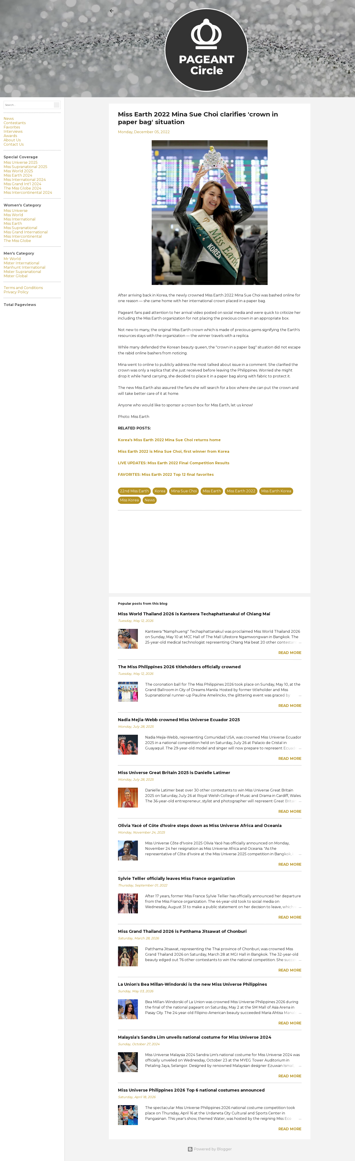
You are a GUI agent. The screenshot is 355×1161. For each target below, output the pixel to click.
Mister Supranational (22, 272)
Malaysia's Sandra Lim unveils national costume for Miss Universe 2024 (194, 1037)
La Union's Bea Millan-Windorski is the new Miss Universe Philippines (192, 984)
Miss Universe (16, 211)
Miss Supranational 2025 (25, 167)
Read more (289, 653)
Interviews (13, 131)
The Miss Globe (17, 241)
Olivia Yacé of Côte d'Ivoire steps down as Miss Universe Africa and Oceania (200, 825)
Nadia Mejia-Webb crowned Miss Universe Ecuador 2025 (179, 719)
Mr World (12, 259)
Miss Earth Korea (276, 491)
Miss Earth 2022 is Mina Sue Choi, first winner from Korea (173, 451)
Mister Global (16, 276)
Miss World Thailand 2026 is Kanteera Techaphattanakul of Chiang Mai (194, 613)
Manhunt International (25, 267)
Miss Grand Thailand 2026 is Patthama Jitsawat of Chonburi (182, 931)
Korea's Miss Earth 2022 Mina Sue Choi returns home (169, 440)
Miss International (20, 219)
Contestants (15, 123)
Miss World (13, 215)
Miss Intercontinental (23, 236)
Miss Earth (212, 491)
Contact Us (14, 144)
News (150, 500)
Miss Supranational (20, 228)
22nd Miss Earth (134, 491)
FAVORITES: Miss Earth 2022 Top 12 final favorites (166, 474)
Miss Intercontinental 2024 (28, 192)
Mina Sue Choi (184, 491)
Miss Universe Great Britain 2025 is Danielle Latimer (174, 772)
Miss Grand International (26, 232)
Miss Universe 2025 (21, 162)
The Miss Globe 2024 (22, 188)
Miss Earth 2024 (18, 175)
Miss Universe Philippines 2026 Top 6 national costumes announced (191, 1090)
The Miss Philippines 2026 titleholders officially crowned (179, 666)
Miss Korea (129, 500)
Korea (160, 491)
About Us (12, 140)
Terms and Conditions (23, 288)
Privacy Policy (16, 292)
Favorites (12, 127)
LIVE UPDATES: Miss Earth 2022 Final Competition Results (173, 463)
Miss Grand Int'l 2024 (22, 184)
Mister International (21, 263)
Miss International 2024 (25, 180)
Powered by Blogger (209, 1149)
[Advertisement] (209, 551)
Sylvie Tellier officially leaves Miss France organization (176, 878)
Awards (10, 136)
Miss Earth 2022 (241, 491)
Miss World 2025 (18, 171)
